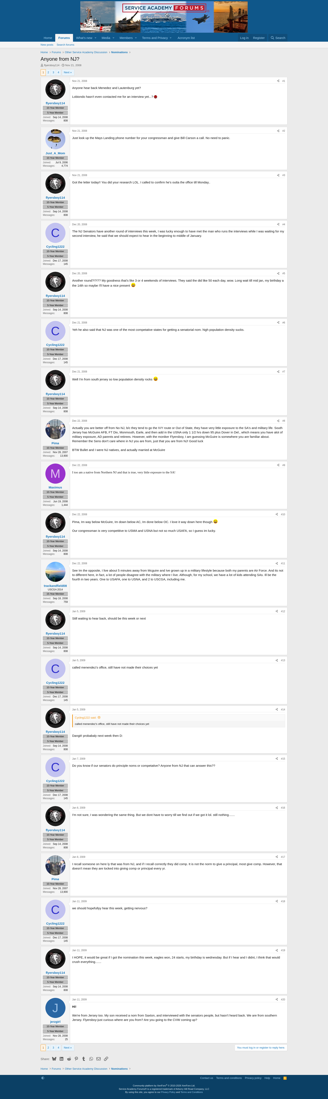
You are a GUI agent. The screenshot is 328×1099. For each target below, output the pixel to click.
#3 (283, 175)
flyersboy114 (52, 65)
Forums (64, 38)
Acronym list (186, 38)
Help (267, 1078)
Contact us (206, 1078)
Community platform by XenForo (164, 1085)
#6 (283, 322)
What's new (84, 38)
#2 (283, 130)
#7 (283, 371)
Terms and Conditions (192, 1092)
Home (48, 38)
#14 (283, 709)
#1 (283, 81)
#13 (283, 660)
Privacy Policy (168, 1092)
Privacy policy (253, 1078)
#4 (283, 224)
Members (126, 38)
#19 (283, 950)
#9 (283, 465)
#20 (283, 999)
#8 (283, 420)
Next (66, 72)
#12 (283, 611)
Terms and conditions (229, 1078)
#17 (283, 856)
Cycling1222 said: (85, 717)
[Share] (278, 81)
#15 (283, 758)
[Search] (277, 38)
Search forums (65, 44)
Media (106, 38)
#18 (283, 901)
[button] (96, 38)
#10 (283, 514)
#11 (283, 563)
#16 (283, 807)
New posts (47, 44)
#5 (283, 273)
